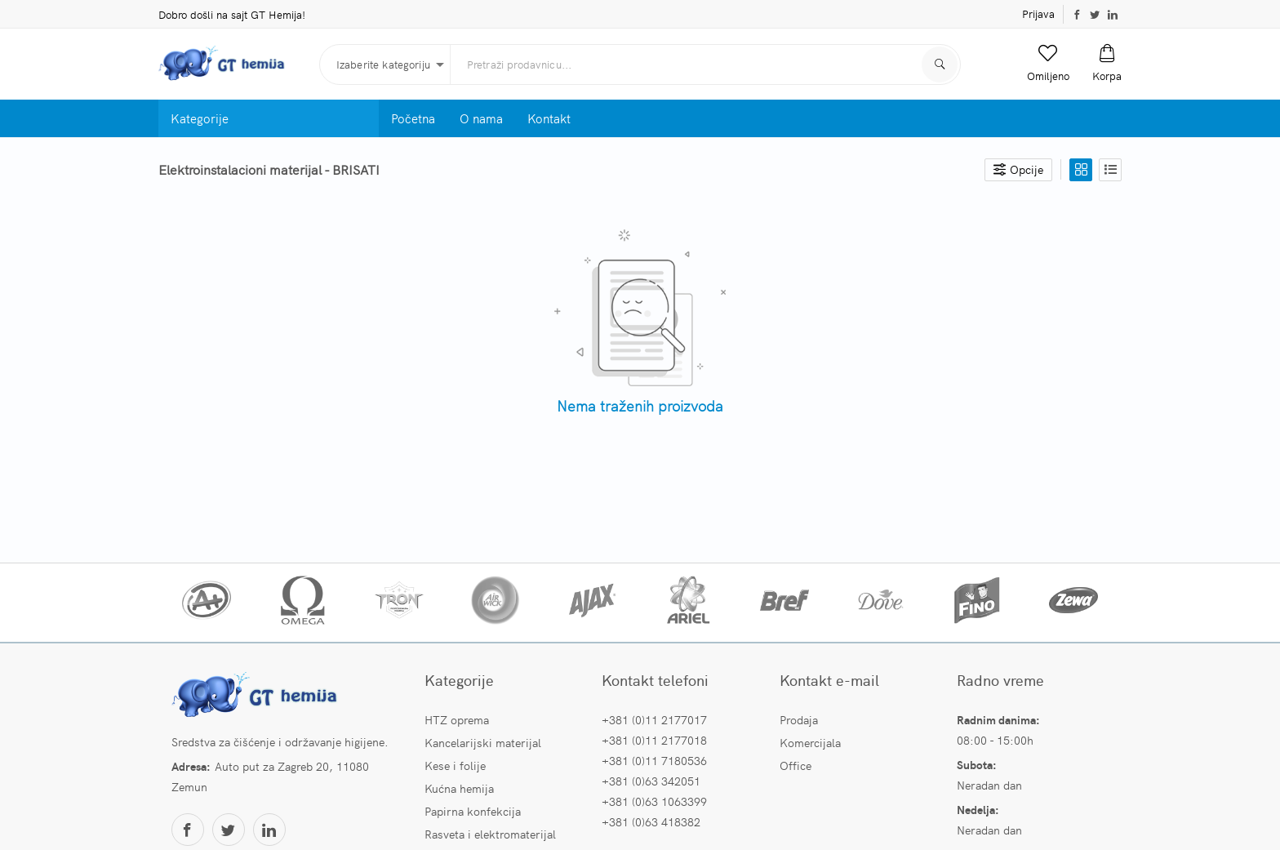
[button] (1048, 63)
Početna (413, 118)
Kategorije (200, 118)
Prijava (1038, 13)
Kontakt (549, 118)
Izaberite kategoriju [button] (383, 64)
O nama (481, 118)
